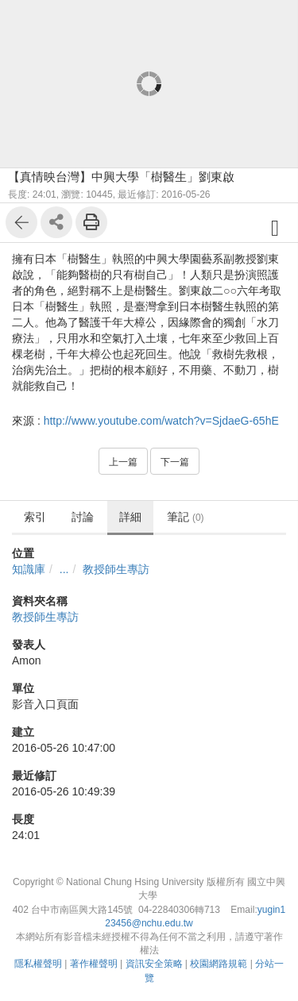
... (64, 569)
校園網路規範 (218, 963)
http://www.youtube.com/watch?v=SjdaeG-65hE (161, 420)
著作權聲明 (94, 963)
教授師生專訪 (116, 569)
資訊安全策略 (154, 963)
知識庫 (28, 569)
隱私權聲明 (38, 963)
